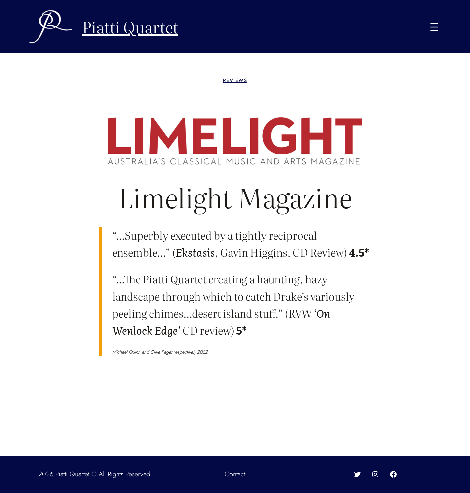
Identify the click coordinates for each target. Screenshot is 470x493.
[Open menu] (434, 26)
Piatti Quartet (130, 26)
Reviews (235, 80)
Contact (235, 474)
